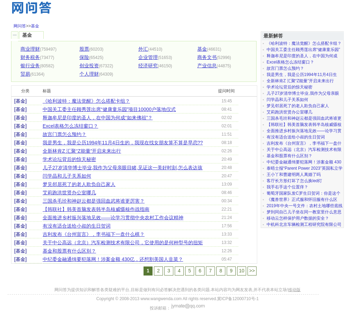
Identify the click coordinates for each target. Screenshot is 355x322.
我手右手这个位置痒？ (287, 187)
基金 (35, 26)
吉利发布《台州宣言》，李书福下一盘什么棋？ (94, 234)
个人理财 (89, 74)
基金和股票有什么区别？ (69, 251)
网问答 (20, 26)
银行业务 (30, 65)
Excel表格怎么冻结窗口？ (70, 126)
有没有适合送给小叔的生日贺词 (77, 226)
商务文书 (207, 57)
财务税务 (30, 57)
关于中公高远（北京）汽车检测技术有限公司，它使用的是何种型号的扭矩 (123, 242)
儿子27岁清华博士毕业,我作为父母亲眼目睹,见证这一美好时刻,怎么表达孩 (122, 167)
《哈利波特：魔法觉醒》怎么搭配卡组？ (86, 101)
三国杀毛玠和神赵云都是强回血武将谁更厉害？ (94, 201)
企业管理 (148, 57)
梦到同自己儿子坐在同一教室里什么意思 (304, 212)
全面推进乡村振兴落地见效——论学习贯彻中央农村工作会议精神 (113, 217)
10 (241, 270)
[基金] (20, 101)
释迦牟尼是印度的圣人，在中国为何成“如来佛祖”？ (98, 117)
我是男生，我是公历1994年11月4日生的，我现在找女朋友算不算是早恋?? (123, 142)
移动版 (294, 289)
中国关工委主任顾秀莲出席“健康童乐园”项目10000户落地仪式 (109, 109)
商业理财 (30, 49)
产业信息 (207, 65)
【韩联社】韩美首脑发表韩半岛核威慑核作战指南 (96, 209)
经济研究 (148, 65)
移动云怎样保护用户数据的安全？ (298, 218)
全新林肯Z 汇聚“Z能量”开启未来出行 (82, 151)
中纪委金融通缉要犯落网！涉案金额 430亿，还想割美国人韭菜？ (113, 259)
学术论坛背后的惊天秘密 (69, 159)
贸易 (25, 74)
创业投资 (89, 65)
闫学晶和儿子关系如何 (67, 176)
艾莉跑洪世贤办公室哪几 (69, 192)
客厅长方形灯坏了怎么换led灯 (294, 180)
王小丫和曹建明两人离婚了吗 (294, 174)
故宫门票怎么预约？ (64, 134)
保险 (84, 57)
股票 (84, 49)
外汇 (143, 49)
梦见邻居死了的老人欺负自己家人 (79, 184)
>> (252, 270)
